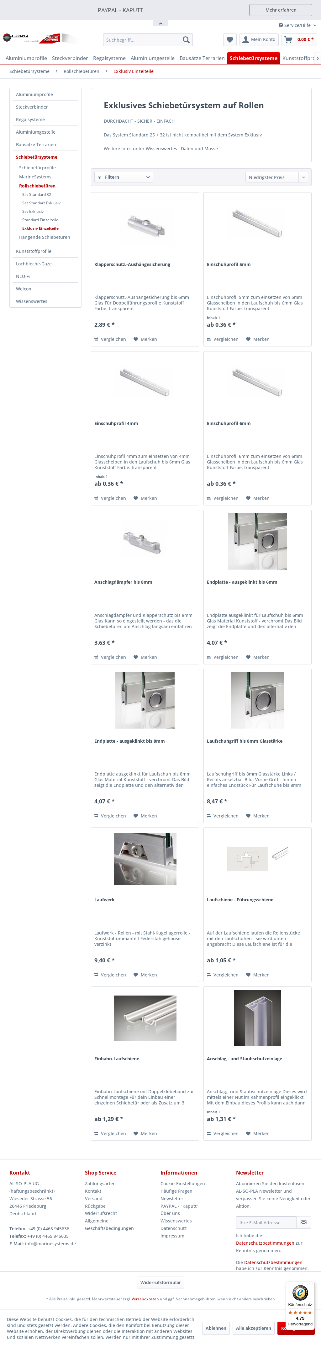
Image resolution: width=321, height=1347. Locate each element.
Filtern (108, 177)
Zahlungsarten (100, 1183)
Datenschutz (173, 1228)
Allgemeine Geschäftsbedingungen (109, 1224)
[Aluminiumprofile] (26, 58)
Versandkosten (145, 1299)
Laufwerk (104, 900)
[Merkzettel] (230, 39)
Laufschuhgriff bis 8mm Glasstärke (244, 741)
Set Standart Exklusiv (41, 203)
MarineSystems (35, 177)
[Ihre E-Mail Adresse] (266, 1222)
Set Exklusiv (33, 211)
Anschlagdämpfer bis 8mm (123, 582)
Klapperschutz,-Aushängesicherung (132, 264)
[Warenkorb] (299, 39)
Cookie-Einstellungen (182, 1183)
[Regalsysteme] (109, 58)
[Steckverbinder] (70, 58)
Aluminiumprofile (34, 94)
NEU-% (23, 276)
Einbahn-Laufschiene (116, 1059)
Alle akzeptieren (253, 1328)
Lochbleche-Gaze (34, 264)
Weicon (23, 289)
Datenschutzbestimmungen (265, 1243)
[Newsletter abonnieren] (303, 1222)
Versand (94, 1198)
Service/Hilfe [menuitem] (295, 25)
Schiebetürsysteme (36, 157)
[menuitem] (148, 39)
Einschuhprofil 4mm (116, 423)
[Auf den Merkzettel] (145, 339)
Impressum (172, 1236)
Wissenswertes (31, 301)
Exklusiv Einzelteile (40, 228)
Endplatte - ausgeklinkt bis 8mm (129, 741)
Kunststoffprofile (33, 251)
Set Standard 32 (36, 194)
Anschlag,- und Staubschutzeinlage (244, 1059)
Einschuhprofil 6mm (229, 423)
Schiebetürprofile (37, 168)
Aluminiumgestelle (35, 132)
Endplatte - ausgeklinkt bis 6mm (242, 582)
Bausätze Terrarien (36, 144)
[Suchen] (186, 39)
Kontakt (93, 1191)
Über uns (170, 1213)
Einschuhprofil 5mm (229, 264)
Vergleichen (110, 339)
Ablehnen (216, 1328)
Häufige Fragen (176, 1191)
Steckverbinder (32, 107)
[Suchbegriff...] (148, 39)
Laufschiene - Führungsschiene (240, 900)
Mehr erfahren (281, 10)
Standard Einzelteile (40, 220)
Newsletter (171, 1198)
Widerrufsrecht (101, 1213)
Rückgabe (95, 1206)
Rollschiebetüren (37, 186)
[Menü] (311, 1285)
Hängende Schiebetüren (44, 237)
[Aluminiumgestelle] (152, 58)
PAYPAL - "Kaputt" (179, 1206)
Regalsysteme (30, 119)
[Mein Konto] (259, 39)
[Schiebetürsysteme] (253, 58)
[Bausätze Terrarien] (202, 58)
